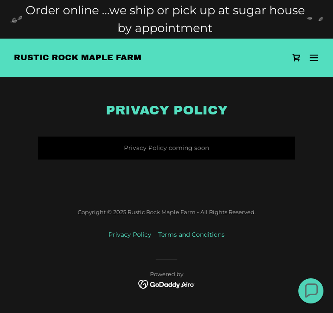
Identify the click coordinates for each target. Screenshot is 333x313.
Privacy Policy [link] (129, 234)
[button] (314, 57)
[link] (77, 58)
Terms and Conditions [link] (191, 234)
